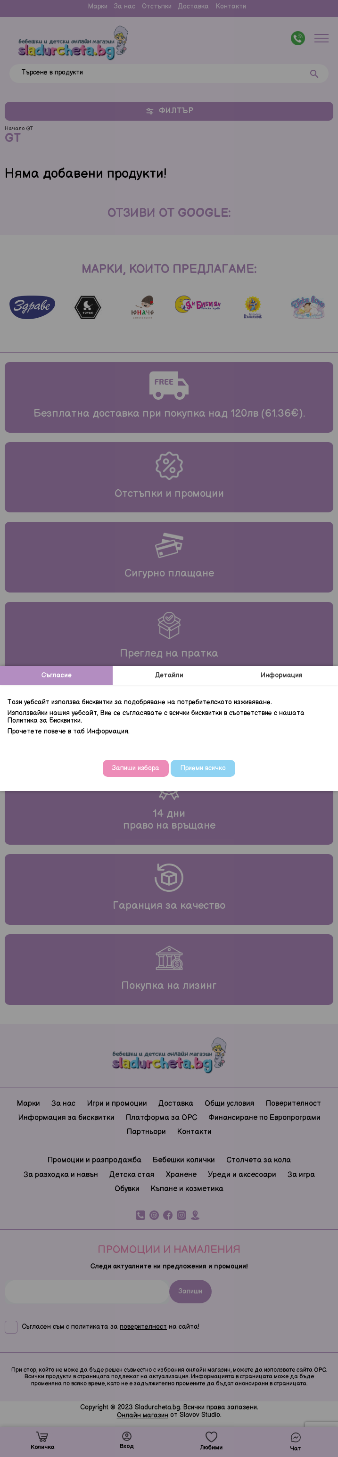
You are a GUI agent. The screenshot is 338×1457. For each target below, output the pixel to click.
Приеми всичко (203, 768)
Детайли (169, 675)
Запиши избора (135, 768)
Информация (282, 675)
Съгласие (56, 675)
